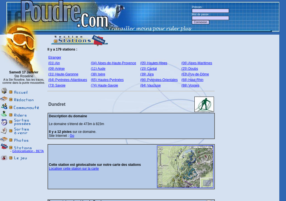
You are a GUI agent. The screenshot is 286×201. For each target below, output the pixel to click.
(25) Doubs (190, 69)
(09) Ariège (56, 69)
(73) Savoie (56, 85)
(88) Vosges (190, 85)
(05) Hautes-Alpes (153, 63)
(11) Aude (98, 69)
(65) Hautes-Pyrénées (107, 80)
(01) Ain (54, 63)
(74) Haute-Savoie (104, 85)
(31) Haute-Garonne (63, 74)
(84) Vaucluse (150, 85)
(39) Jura (147, 74)
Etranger (54, 57)
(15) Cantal (148, 69)
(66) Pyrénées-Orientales (159, 80)
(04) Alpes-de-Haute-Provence (113, 63)
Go (72, 136)
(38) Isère (98, 74)
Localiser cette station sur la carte (74, 169)
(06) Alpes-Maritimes (197, 63)
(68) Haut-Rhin (193, 80)
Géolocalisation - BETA (28, 151)
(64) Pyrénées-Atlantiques (67, 80)
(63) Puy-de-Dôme (195, 74)
